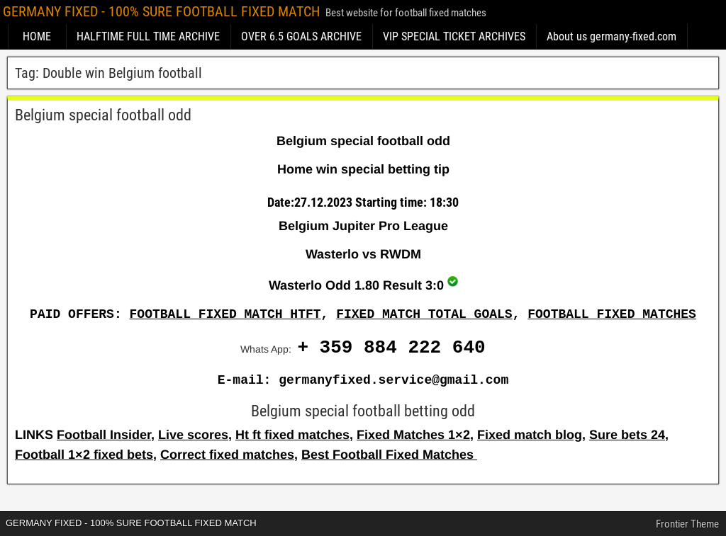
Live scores (193, 435)
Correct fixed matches (227, 454)
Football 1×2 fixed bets (84, 454)
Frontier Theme (687, 524)
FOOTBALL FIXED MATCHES (611, 314)
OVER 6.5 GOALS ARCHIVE (301, 36)
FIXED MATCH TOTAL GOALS (424, 314)
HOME (37, 36)
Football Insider (104, 435)
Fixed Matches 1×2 (413, 435)
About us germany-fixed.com (611, 36)
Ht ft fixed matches (292, 435)
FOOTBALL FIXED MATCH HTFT (225, 314)
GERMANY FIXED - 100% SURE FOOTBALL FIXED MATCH (161, 11)
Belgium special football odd (103, 115)
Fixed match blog (529, 435)
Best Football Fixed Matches (389, 454)
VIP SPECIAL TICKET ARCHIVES (454, 36)
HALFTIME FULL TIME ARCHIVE (148, 36)
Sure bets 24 (627, 435)
